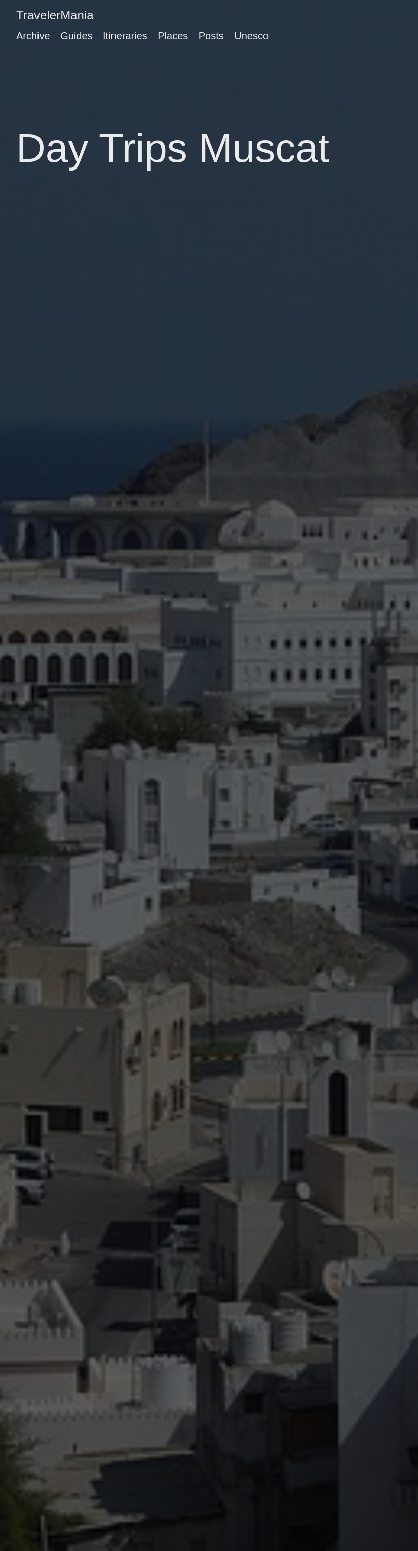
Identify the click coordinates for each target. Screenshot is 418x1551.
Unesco (251, 35)
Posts (211, 35)
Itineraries (125, 35)
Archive (33, 35)
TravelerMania (55, 15)
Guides (76, 35)
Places (173, 35)
